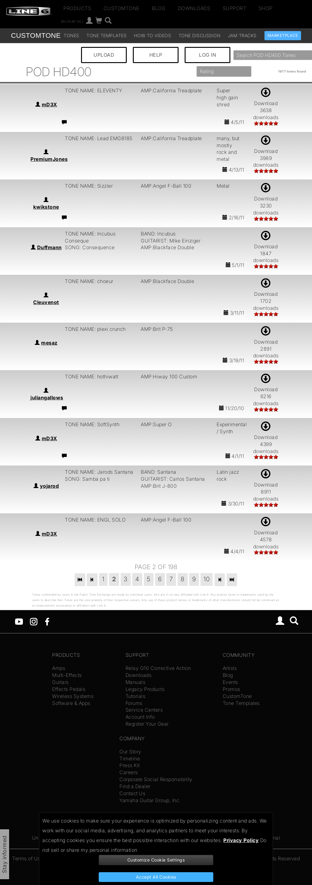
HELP (155, 55)
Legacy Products (145, 689)
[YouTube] (19, 621)
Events (230, 682)
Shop (266, 8)
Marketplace (283, 35)
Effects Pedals (68, 689)
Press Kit (129, 765)
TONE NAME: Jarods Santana (99, 472)
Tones (71, 35)
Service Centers (144, 710)
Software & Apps (71, 703)
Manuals (136, 682)
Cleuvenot (46, 302)
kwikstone (46, 207)
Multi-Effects (67, 675)
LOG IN (207, 55)
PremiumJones (49, 159)
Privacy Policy (241, 840)
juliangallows (46, 398)
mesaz (49, 343)
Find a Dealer (135, 786)
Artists (230, 668)
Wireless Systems (73, 696)
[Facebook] (47, 621)
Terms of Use (27, 858)
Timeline (129, 759)
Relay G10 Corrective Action (158, 668)
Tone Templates (106, 35)
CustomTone (122, 8)
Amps (58, 668)
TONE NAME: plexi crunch (95, 329)
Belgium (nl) (72, 21)
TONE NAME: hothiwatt (91, 376)
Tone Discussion (200, 35)
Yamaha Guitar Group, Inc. (150, 800)
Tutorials (136, 696)
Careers (128, 772)
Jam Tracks (242, 35)
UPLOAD (104, 55)
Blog (158, 8)
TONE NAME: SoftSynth (92, 424)
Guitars (60, 682)
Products (77, 8)
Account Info (140, 717)
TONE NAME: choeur (89, 281)
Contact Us (132, 793)
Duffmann (49, 247)
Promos (231, 689)
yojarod (49, 486)
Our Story (130, 752)
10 (207, 579)
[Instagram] (34, 621)
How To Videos (152, 35)
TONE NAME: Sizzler (89, 186)
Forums (134, 703)
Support (234, 8)
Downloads (194, 8)
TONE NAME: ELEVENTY (93, 90)
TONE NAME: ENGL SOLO (95, 520)
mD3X (49, 104)
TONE (36, 35)
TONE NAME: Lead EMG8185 (99, 138)
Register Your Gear (147, 724)
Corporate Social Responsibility (156, 779)
